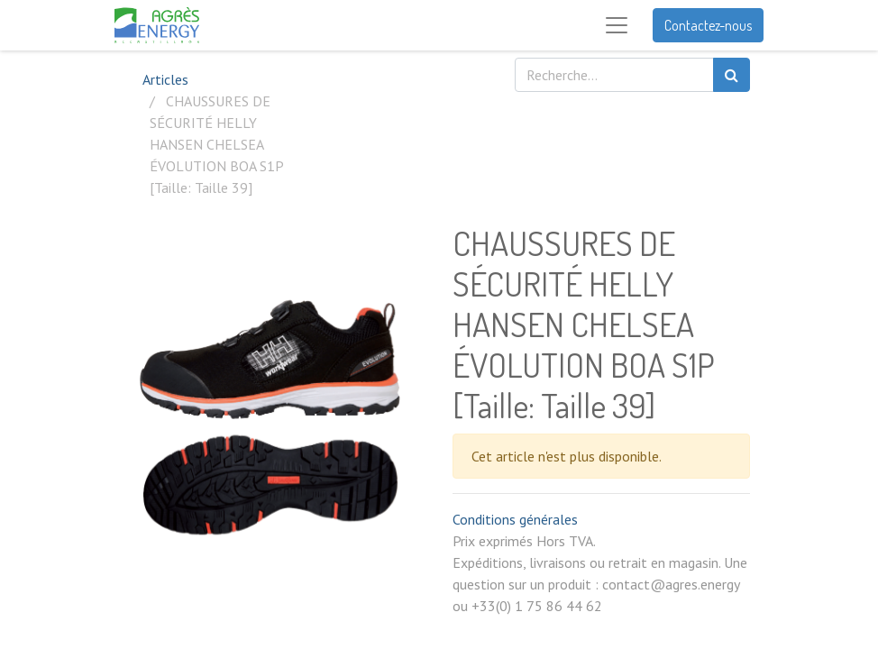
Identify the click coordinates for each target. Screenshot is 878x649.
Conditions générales (515, 519)
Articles (165, 79)
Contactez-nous (708, 25)
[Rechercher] (731, 75)
